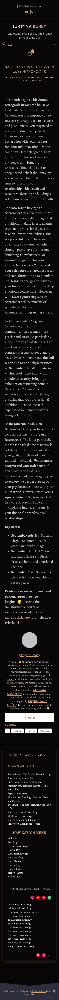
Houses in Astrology (18, 846)
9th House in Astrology (19, 942)
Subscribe (14, 694)
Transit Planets (15, 872)
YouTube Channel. (24, 686)
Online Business (16, 869)
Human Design (15, 850)
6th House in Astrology (19, 931)
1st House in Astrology (19, 916)
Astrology (12, 842)
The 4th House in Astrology (21, 946)
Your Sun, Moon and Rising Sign (24, 820)
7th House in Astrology (19, 935)
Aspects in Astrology (18, 793)
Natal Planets (14, 861)
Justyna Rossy (29, 26)
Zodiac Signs (14, 876)
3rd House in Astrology (19, 923)
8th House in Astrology (19, 939)
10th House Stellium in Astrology (24, 782)
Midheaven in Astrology (20, 816)
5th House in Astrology (19, 927)
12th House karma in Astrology (23, 912)
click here (23, 617)
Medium (39, 690)
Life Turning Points (18, 853)
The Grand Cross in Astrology (22, 812)
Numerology (14, 865)
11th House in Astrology (19, 908)
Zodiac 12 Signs (38, 991)
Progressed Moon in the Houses (24, 824)
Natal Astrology (15, 857)
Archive (36, 80)
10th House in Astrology (20, 904)
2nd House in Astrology (20, 920)
